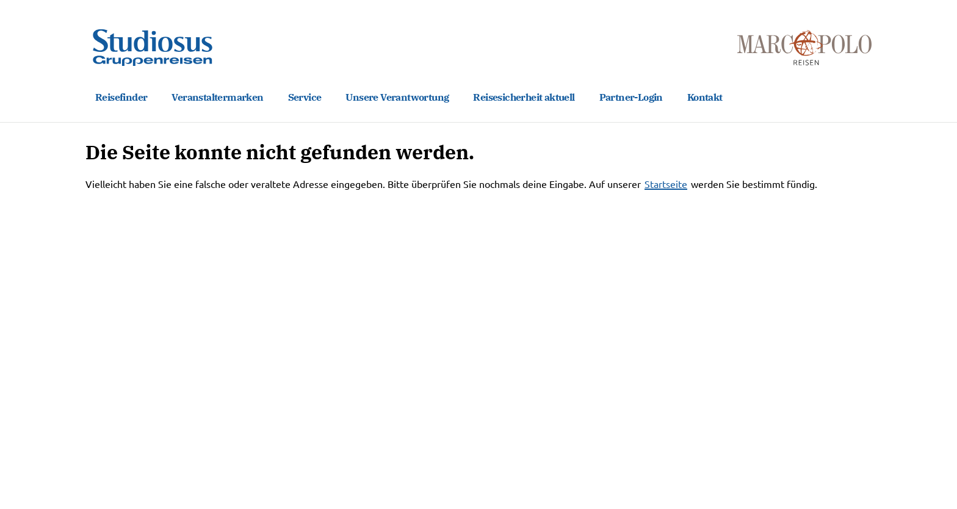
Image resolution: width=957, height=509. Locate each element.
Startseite (666, 184)
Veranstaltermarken (217, 97)
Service (305, 97)
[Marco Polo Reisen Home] (804, 47)
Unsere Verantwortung (397, 97)
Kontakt (705, 97)
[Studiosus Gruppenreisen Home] (152, 47)
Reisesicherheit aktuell (523, 97)
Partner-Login (631, 97)
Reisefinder (121, 97)
